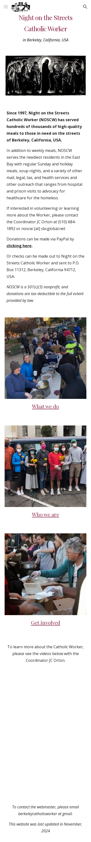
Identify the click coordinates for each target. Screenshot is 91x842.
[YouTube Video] (46, 702)
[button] (6, 6)
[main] (46, 28)
